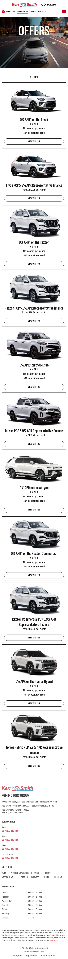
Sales (4, 827)
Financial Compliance (47, 956)
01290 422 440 (11, 830)
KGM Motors (22, 12)
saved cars (9, 12)
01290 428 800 (11, 858)
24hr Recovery (7, 854)
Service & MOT (8, 877)
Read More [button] (53, 940)
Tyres (22, 877)
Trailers (33, 12)
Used (36, 873)
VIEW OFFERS (34, 141)
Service (4, 836)
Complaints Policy (31, 956)
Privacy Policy (17, 956)
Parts (4, 845)
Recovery (34, 877)
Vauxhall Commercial (20, 873)
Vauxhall (42, 12)
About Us (58, 877)
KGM (4, 873)
